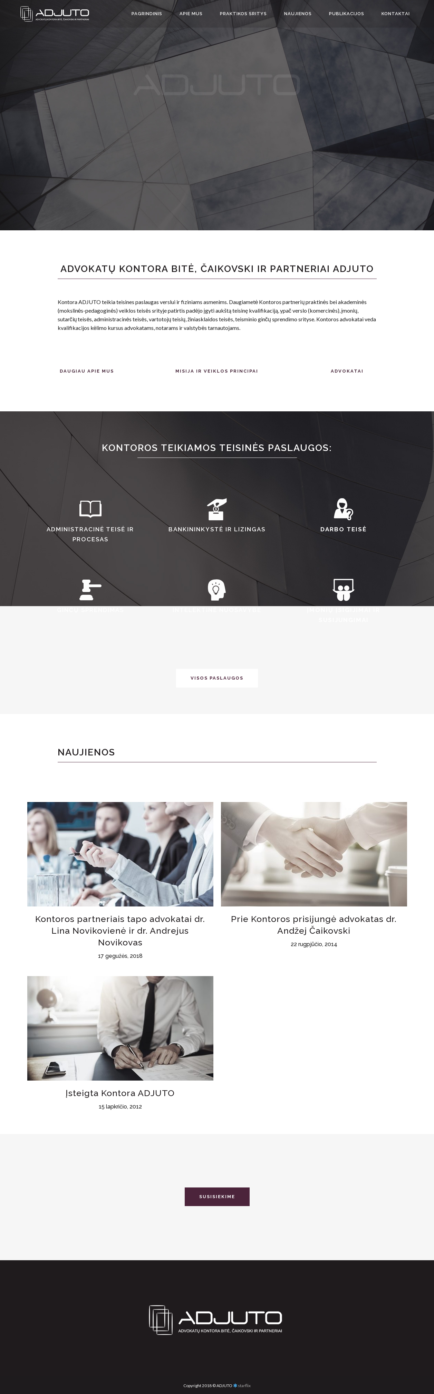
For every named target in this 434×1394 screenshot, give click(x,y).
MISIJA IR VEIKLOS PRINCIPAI (216, 381)
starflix (244, 1384)
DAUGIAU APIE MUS (87, 381)
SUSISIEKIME (217, 1196)
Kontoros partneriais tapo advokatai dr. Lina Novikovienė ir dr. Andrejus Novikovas (120, 1022)
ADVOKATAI (347, 381)
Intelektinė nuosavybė (217, 609)
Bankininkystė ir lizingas (217, 529)
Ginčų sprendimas (90, 609)
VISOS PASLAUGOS (217, 678)
